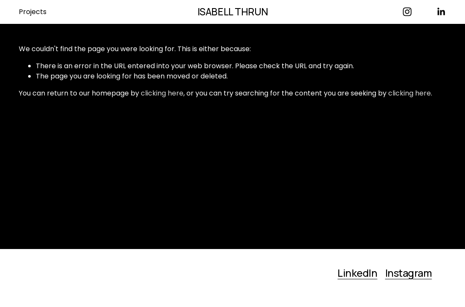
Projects (32, 12)
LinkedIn (357, 273)
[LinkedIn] (441, 11)
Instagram (408, 273)
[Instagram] (407, 11)
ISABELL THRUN (233, 11)
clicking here (162, 93)
